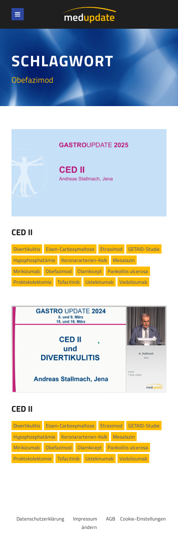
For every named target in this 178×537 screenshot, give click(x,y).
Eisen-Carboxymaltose (70, 249)
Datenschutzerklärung (40, 518)
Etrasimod (111, 249)
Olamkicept (89, 271)
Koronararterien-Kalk (84, 260)
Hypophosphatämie (34, 260)
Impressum (85, 518)
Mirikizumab (26, 271)
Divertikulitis (26, 249)
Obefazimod (59, 271)
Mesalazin (124, 260)
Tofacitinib (68, 282)
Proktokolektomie (32, 282)
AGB (110, 518)
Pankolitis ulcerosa (128, 271)
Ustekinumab (99, 282)
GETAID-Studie (144, 249)
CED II (22, 232)
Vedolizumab (133, 282)
